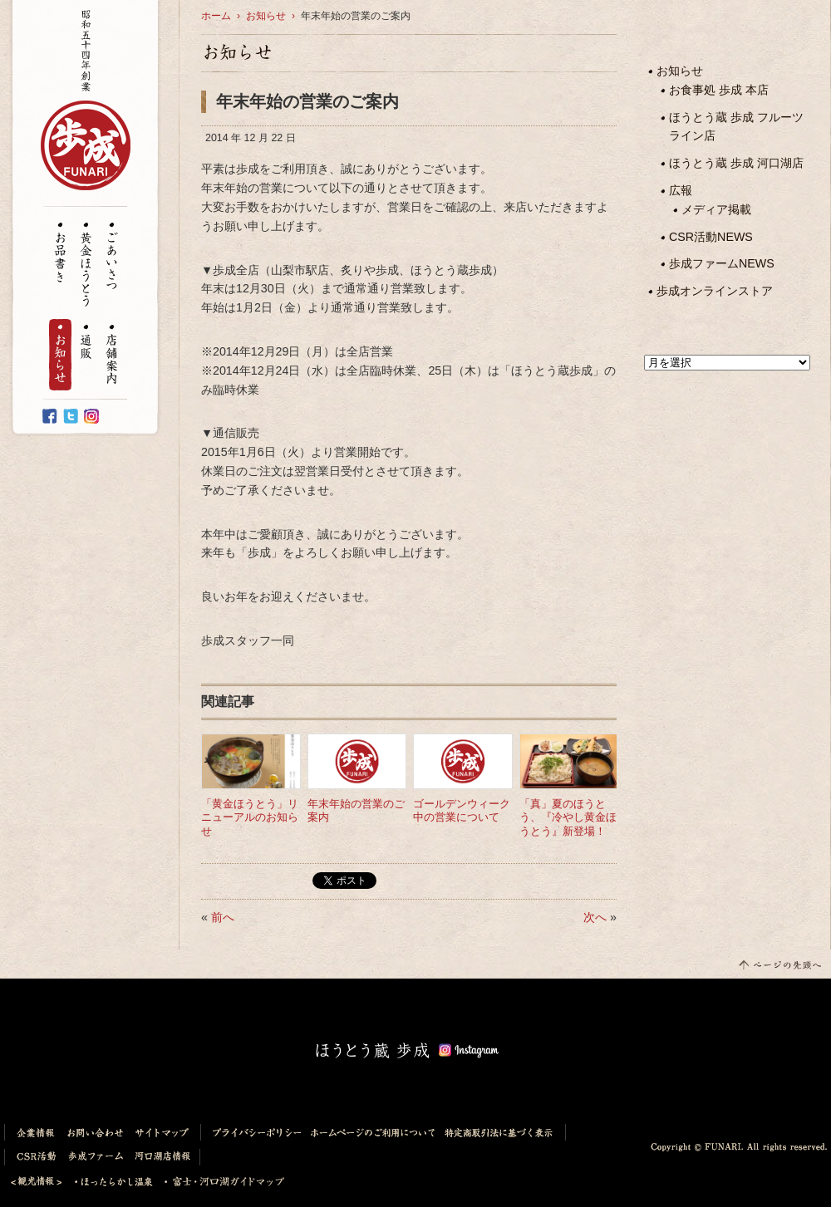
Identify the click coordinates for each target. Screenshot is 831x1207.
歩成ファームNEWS (721, 263)
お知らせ (60, 354)
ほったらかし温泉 (113, 1182)
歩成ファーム (96, 1157)
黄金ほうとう (86, 265)
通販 (86, 343)
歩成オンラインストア (714, 290)
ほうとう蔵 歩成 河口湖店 (736, 162)
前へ (222, 917)
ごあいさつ (112, 257)
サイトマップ (165, 1132)
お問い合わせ (95, 1132)
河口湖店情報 (165, 1157)
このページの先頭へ (779, 964)
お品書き (60, 252)
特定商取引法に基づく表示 (503, 1132)
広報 (680, 190)
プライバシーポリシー (253, 1132)
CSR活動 (33, 1157)
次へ (595, 917)
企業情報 (32, 1132)
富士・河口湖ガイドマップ (219, 1182)
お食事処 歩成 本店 (719, 89)
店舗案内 (112, 354)
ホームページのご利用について (373, 1132)
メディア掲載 (716, 209)
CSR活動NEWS (711, 236)
